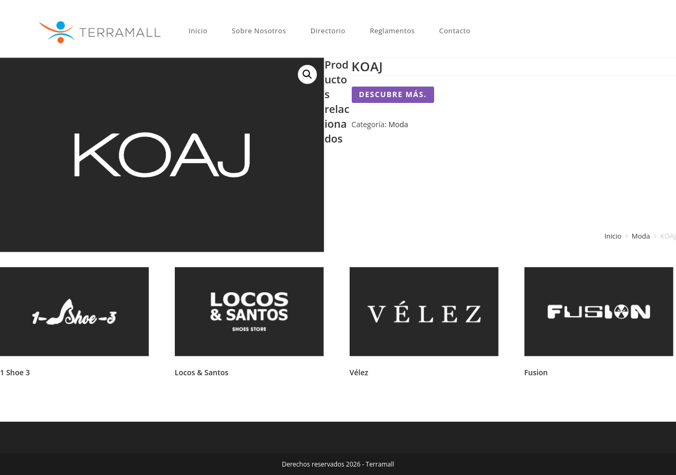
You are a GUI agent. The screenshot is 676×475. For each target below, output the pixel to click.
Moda (398, 124)
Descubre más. (393, 94)
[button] (307, 74)
